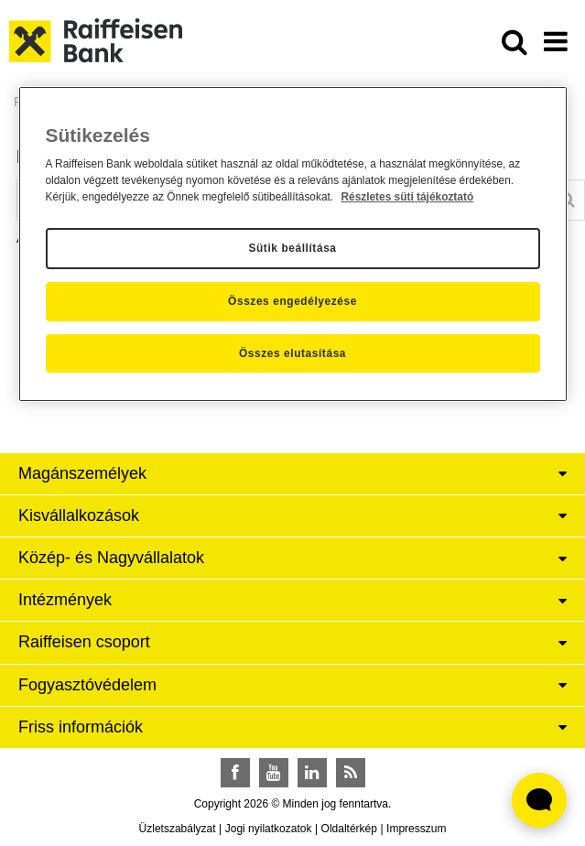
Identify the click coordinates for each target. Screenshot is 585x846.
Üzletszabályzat (177, 828)
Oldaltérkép (349, 828)
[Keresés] (567, 199)
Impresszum (416, 828)
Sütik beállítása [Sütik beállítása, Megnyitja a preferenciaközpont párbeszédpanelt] (292, 249)
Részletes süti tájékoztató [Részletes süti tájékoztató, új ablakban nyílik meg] (407, 196)
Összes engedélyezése (292, 301)
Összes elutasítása (292, 353)
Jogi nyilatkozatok (268, 828)
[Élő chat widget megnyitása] (539, 800)
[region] (293, 244)
